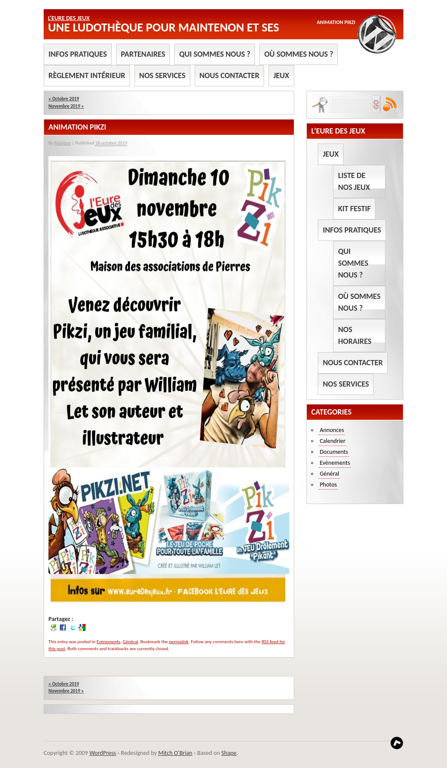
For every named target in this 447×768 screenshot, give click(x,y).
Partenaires (143, 54)
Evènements (108, 642)
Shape (229, 753)
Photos (328, 484)
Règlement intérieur (86, 75)
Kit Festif (354, 208)
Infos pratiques (77, 54)
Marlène (62, 143)
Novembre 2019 (66, 106)
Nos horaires (354, 335)
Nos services (162, 75)
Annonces (332, 430)
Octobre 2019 (63, 99)
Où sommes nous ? (298, 54)
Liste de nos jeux (354, 181)
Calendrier (332, 441)
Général (130, 642)
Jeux (281, 75)
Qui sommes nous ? (214, 54)
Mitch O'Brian (175, 753)
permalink (179, 642)
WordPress (102, 753)
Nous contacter (229, 75)
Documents (334, 452)
